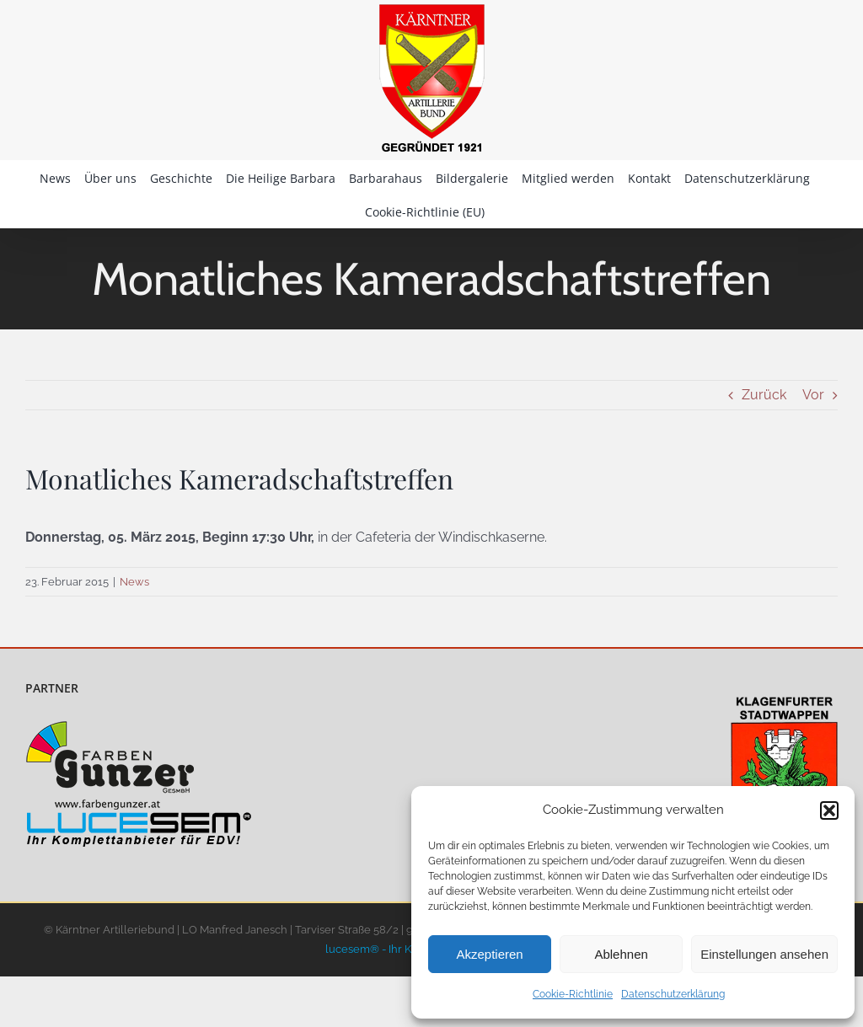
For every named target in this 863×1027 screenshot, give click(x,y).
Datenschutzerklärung (673, 994)
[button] (829, 810)
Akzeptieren (489, 954)
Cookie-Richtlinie (573, 994)
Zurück (764, 395)
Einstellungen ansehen (764, 954)
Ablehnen (620, 954)
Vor (813, 395)
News (134, 581)
